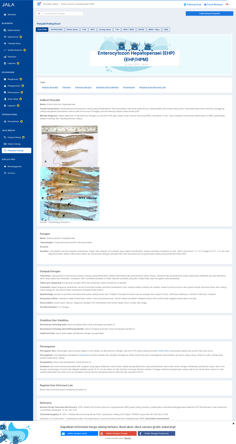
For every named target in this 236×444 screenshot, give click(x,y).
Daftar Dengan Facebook (153, 433)
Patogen (67, 87)
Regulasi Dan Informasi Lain (152, 87)
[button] (228, 5)
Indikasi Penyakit (50, 87)
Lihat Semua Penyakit (209, 13)
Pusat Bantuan (213, 4)
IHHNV (141, 29)
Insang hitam (105, 29)
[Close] (233, 423)
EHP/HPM (42, 29)
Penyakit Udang (50, 4)
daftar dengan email (74, 433)
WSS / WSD (128, 29)
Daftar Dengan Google (113, 433)
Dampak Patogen (83, 87)
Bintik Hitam (72, 29)
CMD (166, 29)
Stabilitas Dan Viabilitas (107, 87)
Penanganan (129, 87)
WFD (92, 29)
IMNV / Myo (154, 29)
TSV (117, 29)
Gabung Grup (192, 4)
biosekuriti (84, 355)
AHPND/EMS (57, 29)
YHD (84, 29)
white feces (163, 351)
